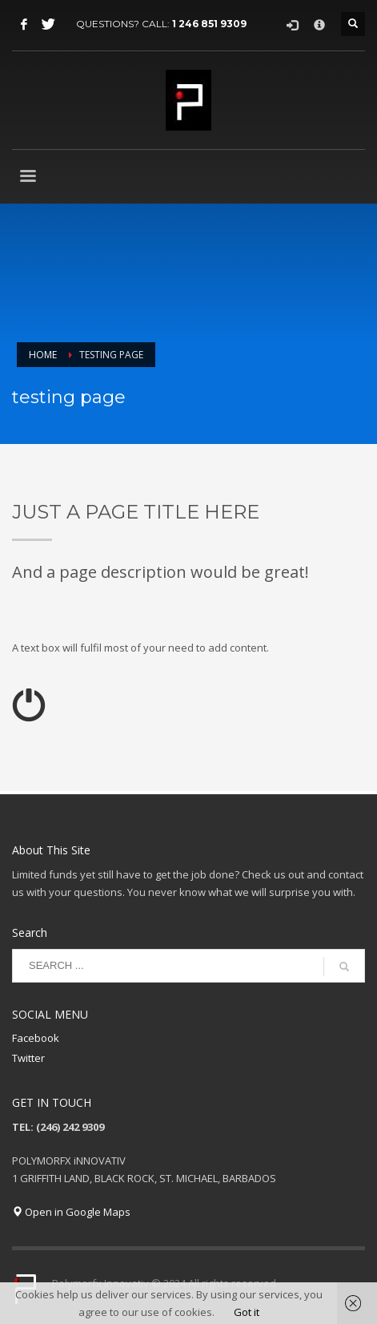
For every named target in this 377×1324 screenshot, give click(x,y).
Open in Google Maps (71, 1212)
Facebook (35, 1038)
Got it (246, 1312)
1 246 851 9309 (209, 24)
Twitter (28, 1058)
